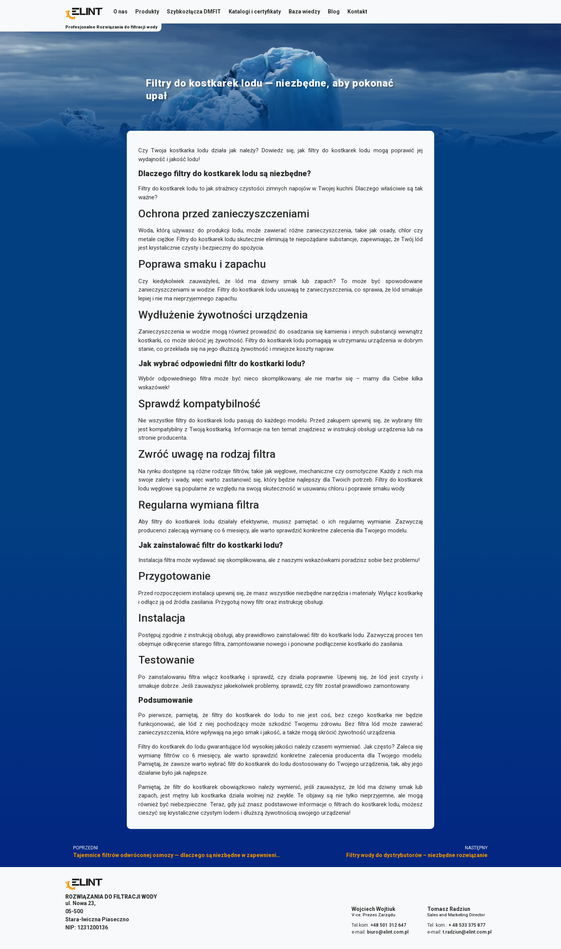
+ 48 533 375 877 (466, 925)
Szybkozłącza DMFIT (194, 11)
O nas (120, 11)
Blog (334, 11)
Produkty (147, 11)
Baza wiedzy (304, 11)
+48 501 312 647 (388, 925)
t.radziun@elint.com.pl (467, 932)
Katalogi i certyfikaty (255, 11)
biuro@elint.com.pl (387, 932)
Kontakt (357, 11)
